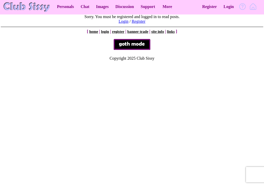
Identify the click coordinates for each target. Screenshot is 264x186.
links (171, 31)
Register (209, 6)
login (105, 31)
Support (148, 6)
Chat (85, 6)
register (118, 31)
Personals (65, 6)
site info (157, 31)
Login (229, 6)
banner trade (137, 31)
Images (102, 6)
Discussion (124, 6)
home (93, 31)
